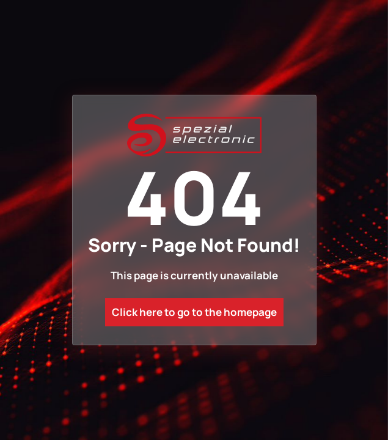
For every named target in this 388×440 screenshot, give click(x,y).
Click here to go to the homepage (194, 312)
